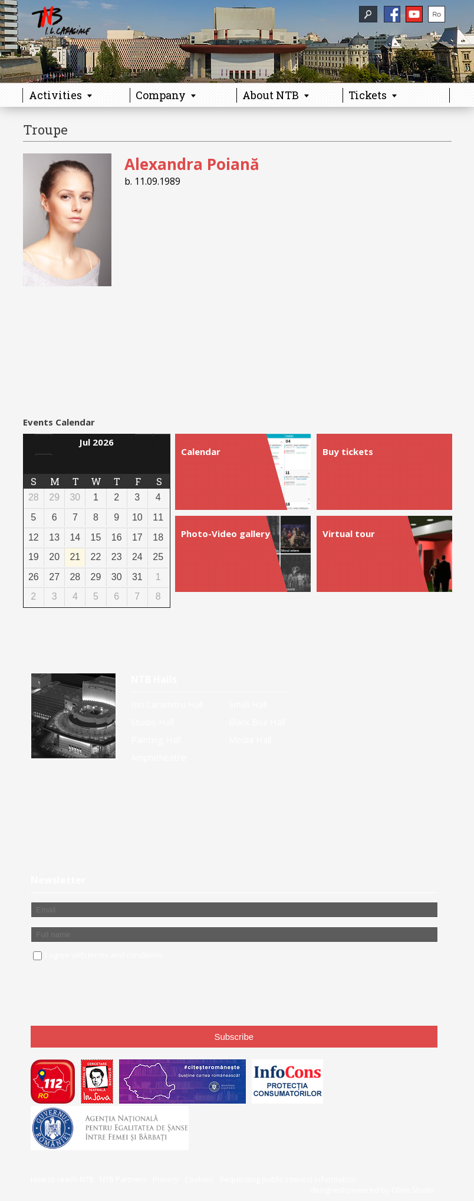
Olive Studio (412, 1189)
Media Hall (250, 739)
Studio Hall (152, 722)
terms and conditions (125, 955)
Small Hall (248, 704)
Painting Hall (156, 739)
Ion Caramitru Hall (167, 704)
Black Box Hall (257, 722)
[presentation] (120, 994)
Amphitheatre (158, 757)
